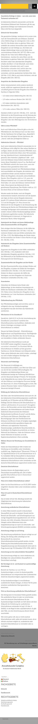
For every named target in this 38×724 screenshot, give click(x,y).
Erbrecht (4, 689)
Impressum (5, 719)
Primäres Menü (34, 6)
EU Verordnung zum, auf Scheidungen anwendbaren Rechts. (19, 643)
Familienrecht (5, 693)
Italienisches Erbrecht (19, 634)
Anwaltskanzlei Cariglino (13, 665)
